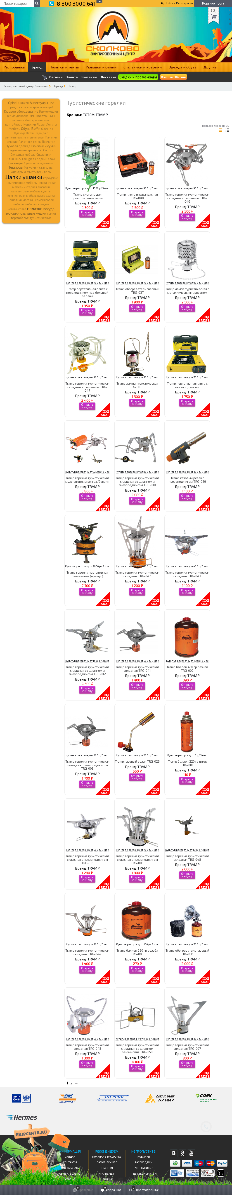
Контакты (89, 77)
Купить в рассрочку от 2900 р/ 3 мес (87, 566)
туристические (41, 218)
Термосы (16, 167)
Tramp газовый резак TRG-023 (137, 761)
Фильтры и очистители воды (31, 172)
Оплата (72, 77)
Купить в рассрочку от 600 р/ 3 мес (87, 755)
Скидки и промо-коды (138, 77)
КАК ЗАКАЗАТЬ (70, 1167)
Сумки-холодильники (39, 163)
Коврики (30, 124)
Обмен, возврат (70, 1173)
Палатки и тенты (64, 67)
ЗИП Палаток (38, 116)
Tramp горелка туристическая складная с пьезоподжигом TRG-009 (137, 859)
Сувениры (15, 163)
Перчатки (48, 141)
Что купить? (143, 1167)
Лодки (41, 124)
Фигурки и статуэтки (39, 167)
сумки (51, 213)
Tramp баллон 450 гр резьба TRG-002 (187, 668)
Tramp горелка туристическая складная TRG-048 (187, 857)
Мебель (14, 129)
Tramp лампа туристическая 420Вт (137, 385)
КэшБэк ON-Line (173, 77)
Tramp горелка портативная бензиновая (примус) (87, 574)
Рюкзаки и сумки (101, 67)
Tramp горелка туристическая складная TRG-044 (87, 952)
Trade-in (107, 1167)
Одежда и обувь (182, 67)
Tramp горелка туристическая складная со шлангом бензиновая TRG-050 (137, 1048)
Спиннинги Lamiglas (20, 159)
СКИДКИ (70, 1156)
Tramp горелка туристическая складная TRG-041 (137, 668)
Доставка (108, 77)
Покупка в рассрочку (106, 1156)
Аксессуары (39, 103)
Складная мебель (23, 154)
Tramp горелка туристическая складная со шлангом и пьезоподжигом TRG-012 (87, 670)
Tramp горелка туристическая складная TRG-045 (87, 1046)
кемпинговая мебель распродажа (31, 195)
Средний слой (45, 159)
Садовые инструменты (25, 150)
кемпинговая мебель (21, 182)
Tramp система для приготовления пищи (87, 196)
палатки (35, 208)
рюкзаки (12, 213)
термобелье (20, 218)
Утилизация (106, 1173)
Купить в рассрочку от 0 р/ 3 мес (187, 755)
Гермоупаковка (17, 116)
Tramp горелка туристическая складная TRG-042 (137, 574)
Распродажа (14, 67)
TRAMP (102, 114)
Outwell (23, 103)
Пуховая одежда (18, 146)
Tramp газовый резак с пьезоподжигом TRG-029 (187, 479)
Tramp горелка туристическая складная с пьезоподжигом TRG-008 (87, 764)
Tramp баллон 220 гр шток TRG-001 (187, 763)
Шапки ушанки (23, 177)
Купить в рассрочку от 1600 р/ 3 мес (87, 188)
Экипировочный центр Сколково (25, 86)
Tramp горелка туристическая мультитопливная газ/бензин (87, 479)
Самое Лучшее (107, 1162)
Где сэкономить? (144, 1173)
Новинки (107, 1179)
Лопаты (51, 124)
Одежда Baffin (24, 133)
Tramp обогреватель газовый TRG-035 (187, 952)
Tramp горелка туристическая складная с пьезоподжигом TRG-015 (87, 859)
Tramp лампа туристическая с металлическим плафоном (187, 290)
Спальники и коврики (142, 67)
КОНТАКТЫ (70, 1162)
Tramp (73, 86)
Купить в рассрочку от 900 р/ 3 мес (137, 188)
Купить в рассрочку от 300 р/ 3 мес (187, 1038)
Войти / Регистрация (179, 3)
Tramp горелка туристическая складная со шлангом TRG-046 (187, 197)
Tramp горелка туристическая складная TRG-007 (187, 1046)
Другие (210, 67)
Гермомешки (48, 111)
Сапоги (48, 150)
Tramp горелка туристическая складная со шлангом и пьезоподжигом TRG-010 (137, 481)
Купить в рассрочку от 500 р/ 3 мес (137, 377)
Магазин (52, 77)
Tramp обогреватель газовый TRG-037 (137, 290)
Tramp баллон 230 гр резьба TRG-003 (137, 952)
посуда (48, 209)
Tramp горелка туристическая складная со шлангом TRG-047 (87, 386)
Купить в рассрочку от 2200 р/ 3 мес (87, 471)
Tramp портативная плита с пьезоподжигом (187, 385)
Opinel (12, 103)
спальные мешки (33, 213)
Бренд (37, 67)
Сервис (70, 1179)
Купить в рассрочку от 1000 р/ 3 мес (187, 849)
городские (50, 178)
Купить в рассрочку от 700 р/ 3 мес (87, 282)
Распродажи (143, 1162)
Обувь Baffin (30, 128)
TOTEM (89, 114)
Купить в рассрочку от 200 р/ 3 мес (137, 755)
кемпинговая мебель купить (31, 191)
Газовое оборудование (21, 111)
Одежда (47, 129)
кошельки (15, 200)
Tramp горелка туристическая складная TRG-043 (187, 574)
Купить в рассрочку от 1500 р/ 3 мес (137, 1038)
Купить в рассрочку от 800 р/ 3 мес (137, 471)
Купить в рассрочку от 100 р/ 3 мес (187, 660)
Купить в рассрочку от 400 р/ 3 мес (187, 471)
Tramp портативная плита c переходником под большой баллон (87, 292)
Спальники (43, 154)
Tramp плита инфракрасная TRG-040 (137, 196)
